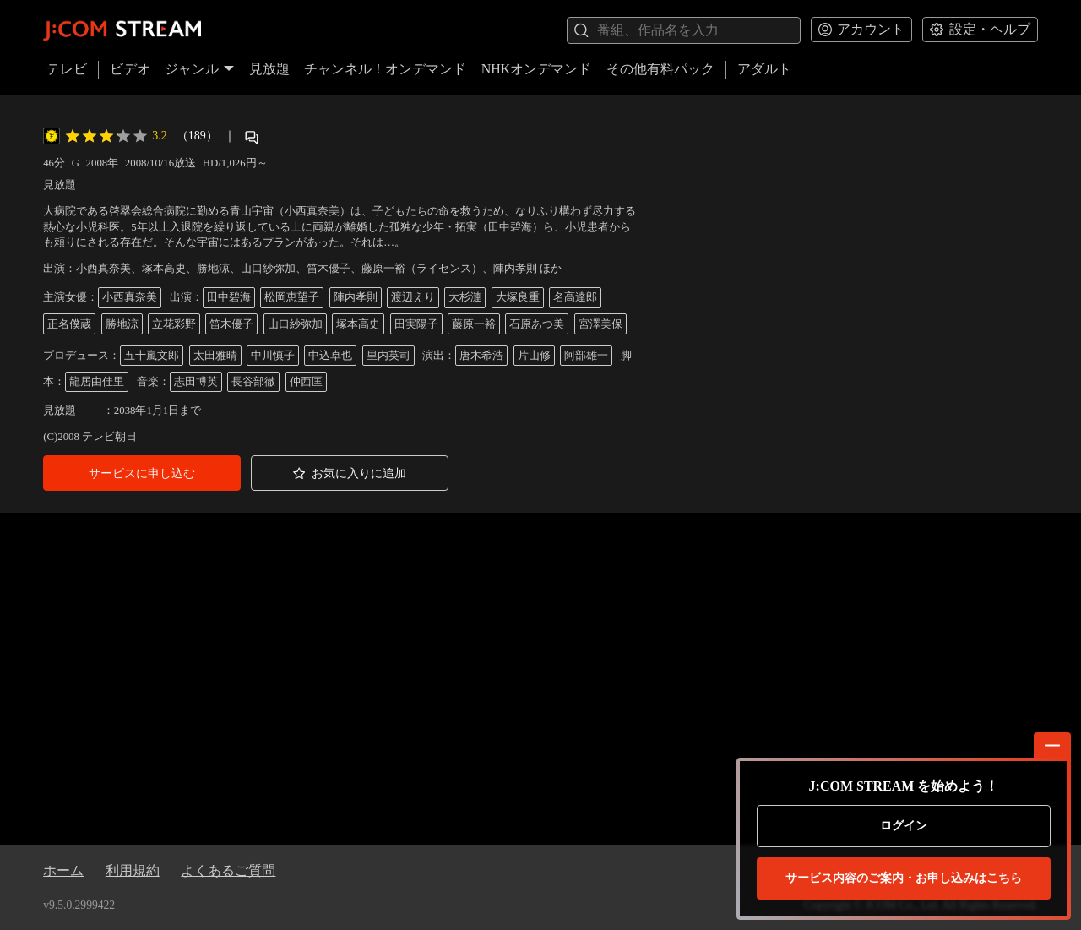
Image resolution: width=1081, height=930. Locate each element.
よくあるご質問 (228, 870)
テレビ (66, 69)
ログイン (903, 825)
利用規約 (133, 870)
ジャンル (199, 69)
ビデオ (130, 69)
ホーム (63, 870)
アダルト (764, 69)
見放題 (269, 69)
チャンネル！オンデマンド (385, 69)
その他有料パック (660, 69)
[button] (142, 473)
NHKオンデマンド (536, 69)
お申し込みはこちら (903, 878)
